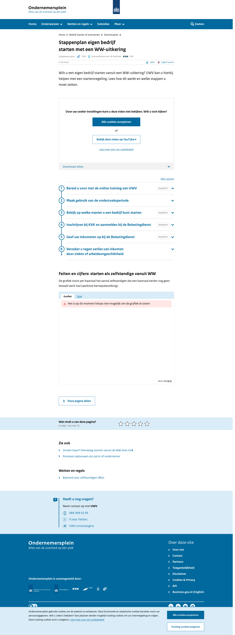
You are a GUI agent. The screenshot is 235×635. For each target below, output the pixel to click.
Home (62, 35)
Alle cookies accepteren (186, 615)
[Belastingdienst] (61, 589)
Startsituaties (111, 35)
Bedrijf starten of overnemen (84, 35)
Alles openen (167, 179)
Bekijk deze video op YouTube (115, 139)
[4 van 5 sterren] (141, 423)
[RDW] (88, 589)
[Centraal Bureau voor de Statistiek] (98, 589)
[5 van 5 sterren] (147, 423)
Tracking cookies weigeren (185, 626)
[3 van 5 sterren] (134, 423)
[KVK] (76, 589)
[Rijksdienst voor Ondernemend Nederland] (39, 589)
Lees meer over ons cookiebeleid (87, 619)
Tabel (79, 296)
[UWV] (105, 589)
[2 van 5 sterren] (128, 423)
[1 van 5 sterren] (121, 423)
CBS (165, 381)
